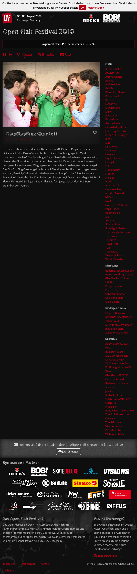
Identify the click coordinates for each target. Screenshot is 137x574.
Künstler (24, 54)
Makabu (109, 177)
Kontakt (45, 563)
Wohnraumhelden (115, 434)
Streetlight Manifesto (117, 228)
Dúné (108, 111)
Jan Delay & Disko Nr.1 (118, 131)
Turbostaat (111, 251)
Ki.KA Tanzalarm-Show (118, 324)
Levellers (110, 154)
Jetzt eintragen (68, 451)
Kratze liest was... (115, 395)
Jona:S (108, 138)
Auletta (109, 80)
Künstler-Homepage (19, 139)
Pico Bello (111, 406)
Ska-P (108, 216)
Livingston (111, 162)
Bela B (109, 88)
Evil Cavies (111, 115)
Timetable (46, 54)
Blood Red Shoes (115, 92)
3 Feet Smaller (113, 69)
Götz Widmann (114, 123)
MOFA (108, 181)
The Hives (111, 236)
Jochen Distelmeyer (116, 135)
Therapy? (110, 240)
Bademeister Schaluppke (119, 270)
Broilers (109, 100)
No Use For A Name (116, 205)
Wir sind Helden (114, 259)
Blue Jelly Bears (114, 351)
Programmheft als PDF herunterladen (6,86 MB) (68, 44)
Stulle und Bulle (114, 297)
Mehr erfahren (96, 7)
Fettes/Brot (111, 119)
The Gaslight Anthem (117, 232)
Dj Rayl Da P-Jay (114, 359)
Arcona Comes (113, 76)
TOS (107, 247)
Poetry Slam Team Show (119, 410)
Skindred (110, 220)
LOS (107, 166)
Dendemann (112, 107)
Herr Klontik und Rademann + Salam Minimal (116, 383)
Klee (107, 142)
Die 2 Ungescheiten (116, 355)
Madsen (109, 173)
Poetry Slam (112, 290)
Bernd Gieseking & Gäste (119, 274)
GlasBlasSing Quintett (117, 278)
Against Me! (112, 72)
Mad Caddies (112, 169)
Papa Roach (112, 208)
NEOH (109, 197)
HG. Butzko (111, 282)
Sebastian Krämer (115, 294)
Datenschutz (28, 563)
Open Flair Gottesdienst (118, 399)
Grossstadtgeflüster (116, 127)
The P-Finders (113, 422)
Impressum (9, 563)
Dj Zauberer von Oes (117, 363)
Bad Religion (112, 84)
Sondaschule (112, 224)
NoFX (108, 201)
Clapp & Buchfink (115, 313)
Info (7, 54)
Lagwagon (111, 150)
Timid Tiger (111, 243)
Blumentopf (112, 96)
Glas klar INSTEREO (116, 375)
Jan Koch (110, 391)
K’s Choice (111, 146)
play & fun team (114, 328)
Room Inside (112, 212)
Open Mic (110, 402)
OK (82, 7)
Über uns (10, 570)
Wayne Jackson (114, 255)
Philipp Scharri (113, 286)
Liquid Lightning (114, 158)
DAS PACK (111, 103)
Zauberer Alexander (116, 332)
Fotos (65, 54)
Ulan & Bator (112, 301)
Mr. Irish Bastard (114, 193)
